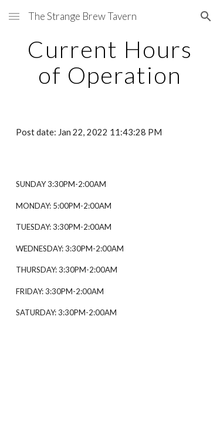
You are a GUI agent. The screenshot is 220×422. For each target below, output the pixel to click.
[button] (14, 16)
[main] (110, 62)
